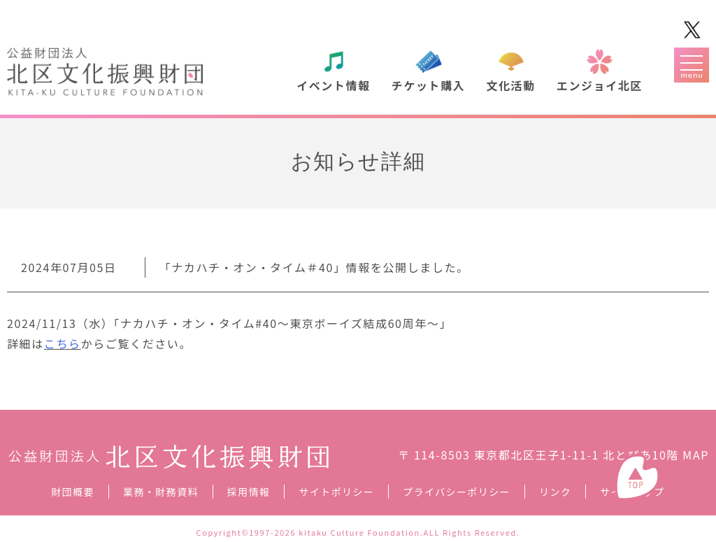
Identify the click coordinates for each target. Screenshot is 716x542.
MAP (695, 454)
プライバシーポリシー (456, 492)
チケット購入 (429, 85)
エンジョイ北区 (600, 85)
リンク (555, 492)
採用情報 (249, 492)
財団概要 (72, 492)
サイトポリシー (336, 492)
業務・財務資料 (161, 492)
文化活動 (510, 85)
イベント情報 (333, 85)
